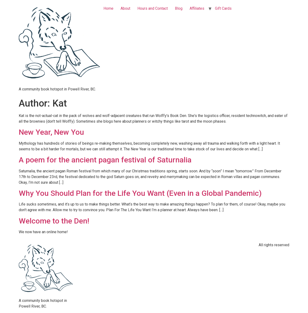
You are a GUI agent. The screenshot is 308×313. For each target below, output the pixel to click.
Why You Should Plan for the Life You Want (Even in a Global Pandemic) (140, 193)
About (125, 8)
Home (108, 8)
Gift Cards (223, 8)
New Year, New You (51, 132)
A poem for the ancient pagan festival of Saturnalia (105, 159)
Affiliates (197, 8)
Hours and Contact (152, 8)
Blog (178, 8)
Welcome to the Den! (54, 220)
